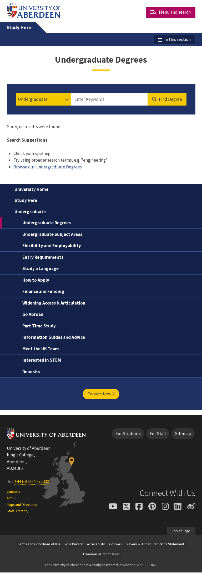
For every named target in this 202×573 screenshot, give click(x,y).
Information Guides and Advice (53, 338)
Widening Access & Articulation (53, 303)
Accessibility (96, 544)
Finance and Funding (43, 292)
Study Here (19, 27)
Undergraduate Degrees (46, 223)
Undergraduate (30, 212)
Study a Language (40, 269)
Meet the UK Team (40, 349)
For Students (128, 434)
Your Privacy (74, 544)
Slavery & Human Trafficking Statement (155, 544)
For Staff (158, 434)
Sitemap (183, 434)
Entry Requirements (42, 257)
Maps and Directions (22, 505)
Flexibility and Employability (51, 246)
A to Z (11, 498)
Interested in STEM (41, 360)
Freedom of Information (101, 554)
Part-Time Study (39, 326)
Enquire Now (101, 394)
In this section (177, 39)
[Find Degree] (167, 99)
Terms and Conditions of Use (39, 544)
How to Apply (35, 280)
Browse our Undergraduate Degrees (47, 167)
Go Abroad (32, 315)
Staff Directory (17, 511)
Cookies (115, 544)
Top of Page (181, 531)
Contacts (13, 492)
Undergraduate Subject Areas (52, 234)
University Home (31, 189)
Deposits (31, 372)
